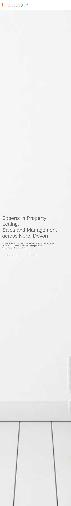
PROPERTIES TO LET (11, 255)
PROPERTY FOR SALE (31, 255)
